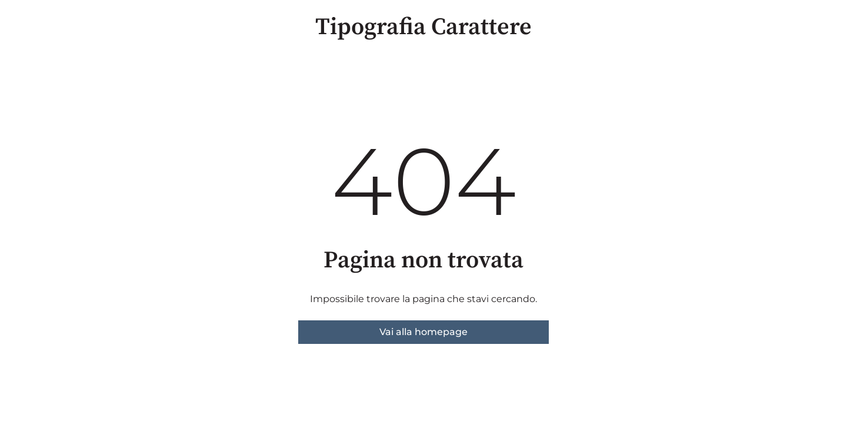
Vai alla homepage (423, 331)
